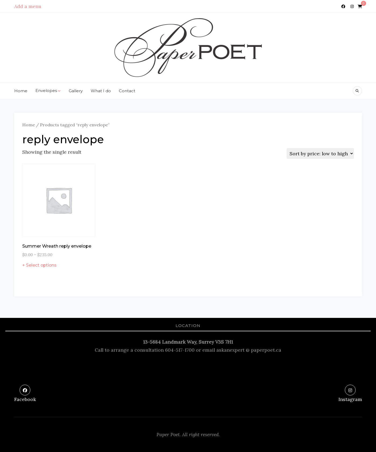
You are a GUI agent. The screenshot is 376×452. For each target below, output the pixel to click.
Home (20, 90)
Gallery (76, 90)
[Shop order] (320, 153)
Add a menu (27, 6)
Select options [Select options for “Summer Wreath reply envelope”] (41, 265)
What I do (101, 90)
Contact (127, 90)
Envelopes (48, 91)
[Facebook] (343, 6)
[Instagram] (352, 6)
